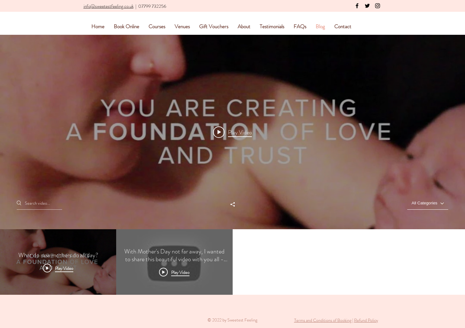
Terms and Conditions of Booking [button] (322, 320)
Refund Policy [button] (366, 320)
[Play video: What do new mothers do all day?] (232, 132)
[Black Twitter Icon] (367, 5)
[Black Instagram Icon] (377, 5)
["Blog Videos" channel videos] (232, 262)
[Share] (232, 204)
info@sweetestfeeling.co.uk (109, 6)
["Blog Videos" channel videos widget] (232, 165)
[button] (351, 320)
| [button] (352, 320)
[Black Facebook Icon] (357, 5)
